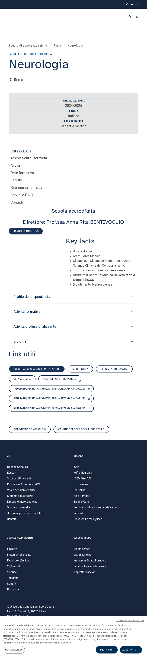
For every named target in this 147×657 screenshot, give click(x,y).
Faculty (16, 180)
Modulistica (80, 369)
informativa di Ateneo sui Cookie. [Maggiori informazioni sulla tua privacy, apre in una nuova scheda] (55, 642)
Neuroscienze (102, 284)
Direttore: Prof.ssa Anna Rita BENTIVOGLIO (73, 222)
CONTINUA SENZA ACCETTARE (130, 620)
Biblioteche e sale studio (30, 429)
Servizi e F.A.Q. (22, 195)
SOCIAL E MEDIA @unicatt (20, 538)
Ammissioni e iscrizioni (29, 158)
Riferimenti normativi (27, 187)
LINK (9, 456)
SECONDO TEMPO (82, 538)
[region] (73, 636)
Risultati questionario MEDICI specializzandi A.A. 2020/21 (49, 408)
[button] (130, 16)
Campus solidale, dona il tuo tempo (81, 429)
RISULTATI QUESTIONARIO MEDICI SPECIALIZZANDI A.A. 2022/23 (49, 388)
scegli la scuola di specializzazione (37, 369)
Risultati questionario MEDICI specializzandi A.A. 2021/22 (49, 398)
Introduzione (21, 151)
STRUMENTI (79, 456)
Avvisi (15, 165)
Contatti (17, 202)
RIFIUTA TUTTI (107, 649)
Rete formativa (22, 173)
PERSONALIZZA (14, 649)
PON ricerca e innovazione (59, 378)
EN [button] (136, 17)
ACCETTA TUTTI (131, 649)
